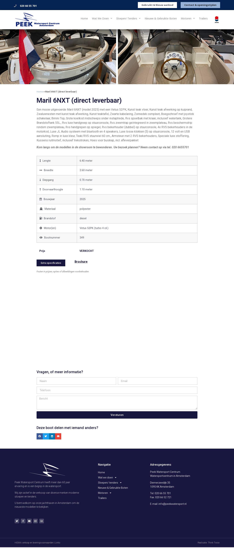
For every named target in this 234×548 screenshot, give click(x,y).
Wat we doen (102, 18)
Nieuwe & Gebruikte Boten (161, 18)
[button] (40, 436)
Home (84, 18)
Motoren (188, 18)
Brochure (81, 261)
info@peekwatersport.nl (172, 503)
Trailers (203, 18)
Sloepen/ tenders (128, 18)
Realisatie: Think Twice (208, 543)
